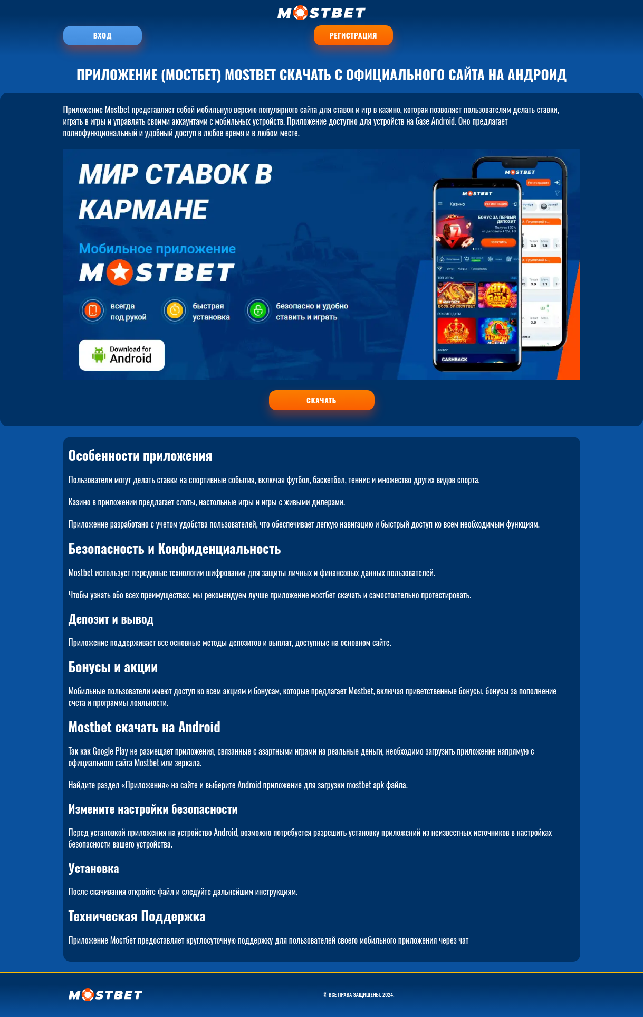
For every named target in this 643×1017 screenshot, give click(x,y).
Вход (102, 35)
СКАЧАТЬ (321, 400)
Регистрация (353, 35)
